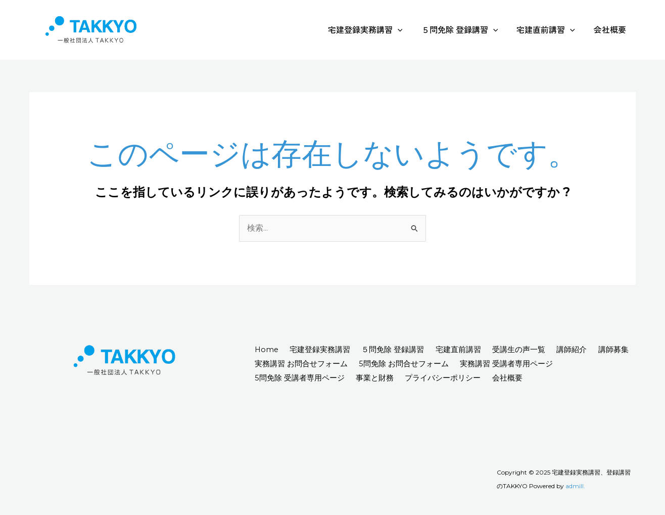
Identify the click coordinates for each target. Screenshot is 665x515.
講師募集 (271, 364)
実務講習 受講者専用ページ (560, 364)
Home (268, 350)
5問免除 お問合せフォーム (454, 364)
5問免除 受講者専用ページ (301, 377)
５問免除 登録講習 (466, 29)
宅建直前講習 (549, 29)
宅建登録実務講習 (374, 29)
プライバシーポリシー (452, 377)
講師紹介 (593, 350)
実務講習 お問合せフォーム (347, 364)
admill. (575, 486)
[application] (407, 29)
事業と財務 (380, 377)
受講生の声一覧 (536, 350)
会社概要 (611, 29)
